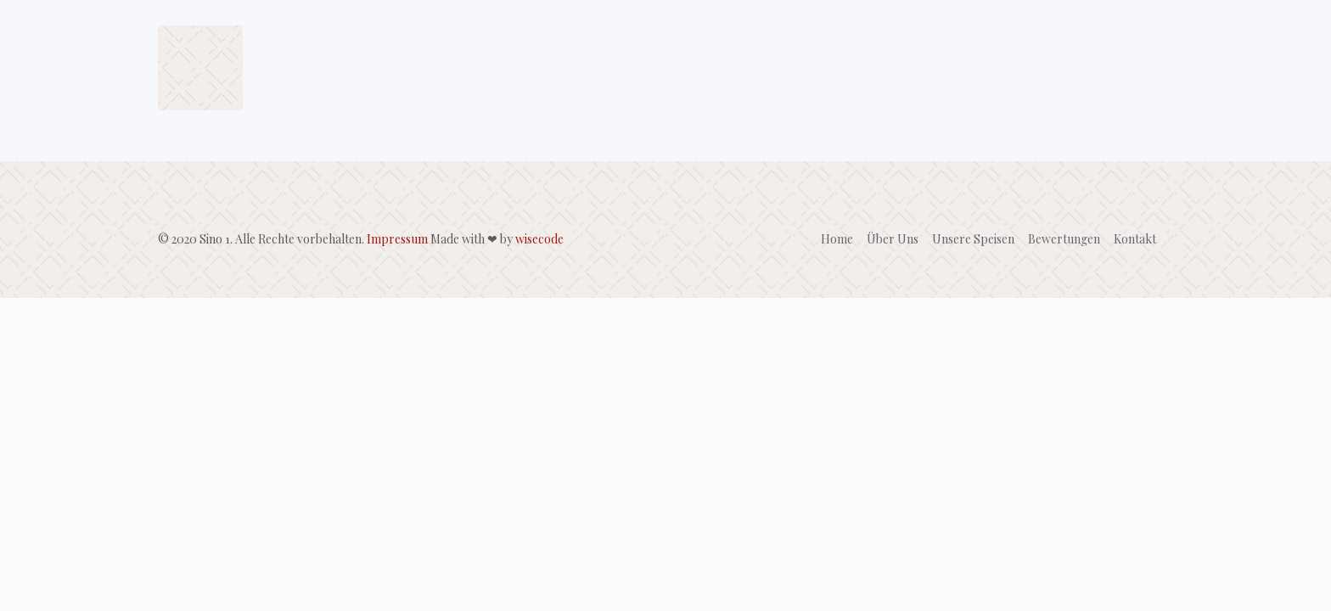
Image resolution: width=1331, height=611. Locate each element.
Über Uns (892, 239)
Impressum (397, 239)
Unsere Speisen (973, 239)
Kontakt (1135, 239)
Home (837, 239)
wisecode (539, 239)
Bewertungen (1064, 239)
